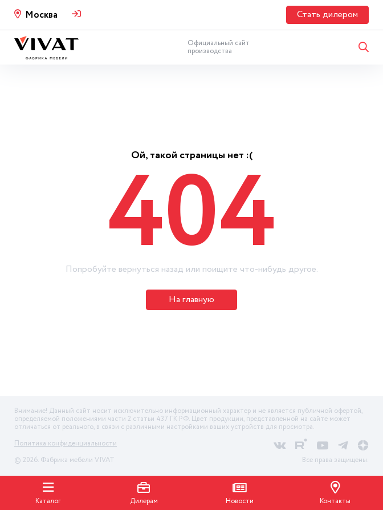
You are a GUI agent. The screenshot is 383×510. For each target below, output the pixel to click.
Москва (41, 15)
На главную (191, 299)
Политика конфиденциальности (65, 443)
